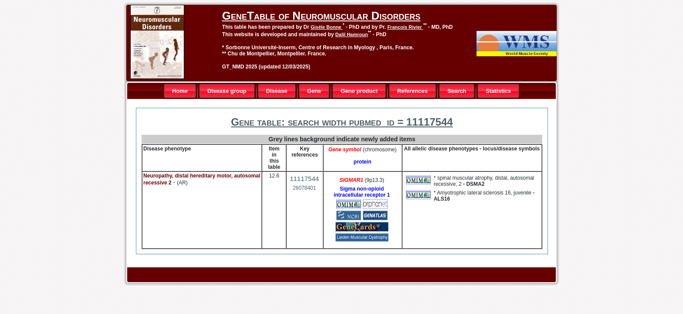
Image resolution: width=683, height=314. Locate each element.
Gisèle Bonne (326, 27)
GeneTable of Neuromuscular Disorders (321, 15)
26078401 (304, 188)
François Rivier (405, 27)
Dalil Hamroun (351, 34)
